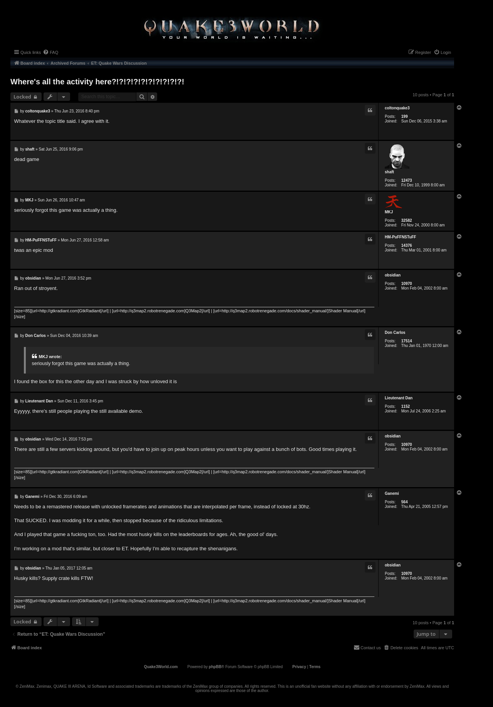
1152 (405, 406)
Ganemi (392, 493)
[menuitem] (50, 52)
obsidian (393, 275)
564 (404, 502)
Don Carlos (395, 332)
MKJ (389, 212)
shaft (389, 172)
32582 (406, 220)
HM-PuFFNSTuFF (400, 237)
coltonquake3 (397, 108)
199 (404, 116)
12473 (406, 180)
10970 (406, 283)
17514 (406, 341)
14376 (406, 245)
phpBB (215, 667)
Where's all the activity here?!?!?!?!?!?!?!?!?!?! (97, 81)
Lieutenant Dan (399, 398)
